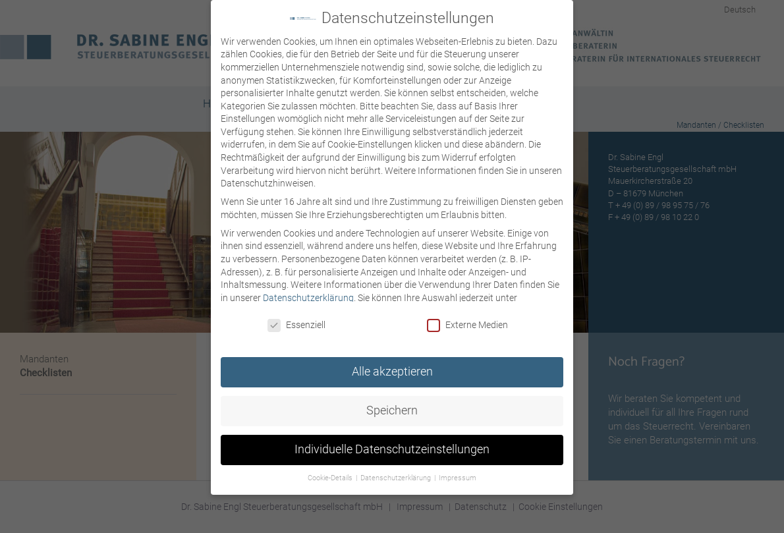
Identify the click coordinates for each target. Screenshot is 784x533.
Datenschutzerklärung (308, 296)
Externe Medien (467, 324)
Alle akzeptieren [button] (392, 369)
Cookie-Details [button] (331, 476)
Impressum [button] (457, 476)
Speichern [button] (392, 408)
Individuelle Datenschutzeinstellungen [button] (392, 447)
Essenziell (296, 324)
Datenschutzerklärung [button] (396, 476)
